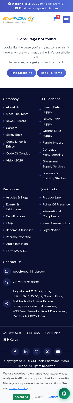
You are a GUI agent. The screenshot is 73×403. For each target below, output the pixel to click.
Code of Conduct (19, 153)
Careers (11, 128)
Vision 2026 (14, 160)
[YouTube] (58, 352)
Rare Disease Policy (56, 223)
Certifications (16, 216)
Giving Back (14, 135)
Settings (52, 397)
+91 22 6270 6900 (26, 282)
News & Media (16, 121)
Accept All (21, 397)
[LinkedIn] (26, 352)
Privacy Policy (18, 388)
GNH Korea (10, 339)
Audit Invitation (17, 244)
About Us (12, 107)
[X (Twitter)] (47, 352)
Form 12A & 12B (16, 251)
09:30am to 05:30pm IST (36, 3)
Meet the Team (17, 114)
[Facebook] (15, 352)
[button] (66, 19)
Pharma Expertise (18, 237)
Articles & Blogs (17, 197)
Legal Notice (51, 230)
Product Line (52, 197)
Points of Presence (56, 204)
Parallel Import (53, 143)
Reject (38, 397)
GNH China (52, 333)
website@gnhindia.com (36, 8)
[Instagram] (36, 352)
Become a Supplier (19, 230)
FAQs (9, 223)
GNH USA (33, 333)
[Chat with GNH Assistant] (64, 393)
